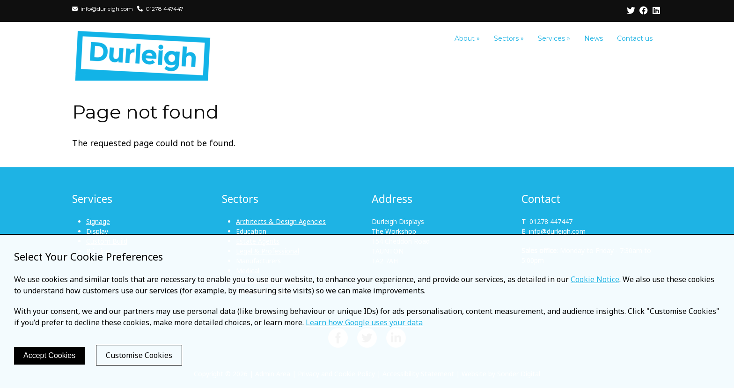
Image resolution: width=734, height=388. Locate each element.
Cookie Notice (595, 279)
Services (554, 38)
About (467, 38)
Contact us (635, 38)
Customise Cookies (139, 355)
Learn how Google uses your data (364, 322)
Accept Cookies (49, 355)
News (593, 38)
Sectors (509, 38)
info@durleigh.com (557, 231)
